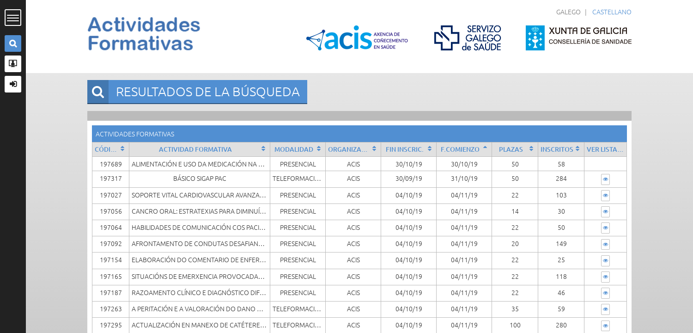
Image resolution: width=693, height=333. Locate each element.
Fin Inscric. (405, 149)
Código (107, 149)
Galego (568, 11)
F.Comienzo (460, 149)
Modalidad (293, 149)
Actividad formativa (195, 149)
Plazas (511, 149)
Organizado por (354, 149)
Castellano (612, 11)
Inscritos (557, 149)
